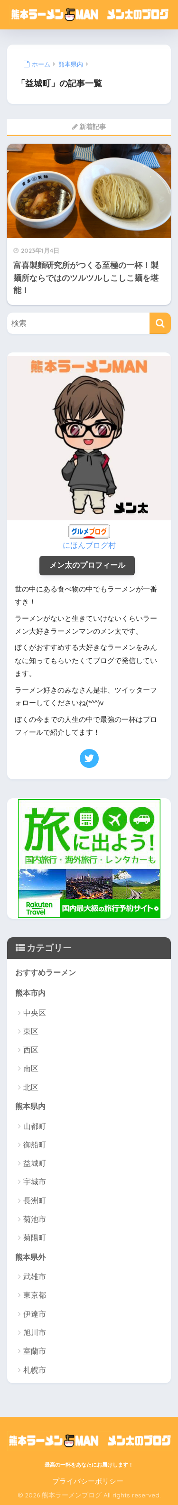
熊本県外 (30, 1257)
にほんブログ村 (89, 545)
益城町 (34, 1163)
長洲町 (34, 1201)
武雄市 (34, 1277)
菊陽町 (34, 1238)
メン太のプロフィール (87, 565)
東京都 (34, 1295)
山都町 (34, 1126)
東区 (30, 1031)
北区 (30, 1087)
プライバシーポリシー (87, 1481)
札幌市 (34, 1370)
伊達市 (34, 1314)
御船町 (34, 1145)
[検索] (160, 323)
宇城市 (34, 1182)
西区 (30, 1050)
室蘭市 (34, 1351)
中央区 (34, 1013)
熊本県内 (30, 1106)
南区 (30, 1068)
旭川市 (34, 1333)
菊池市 (34, 1219)
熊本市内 (30, 993)
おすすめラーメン (45, 973)
